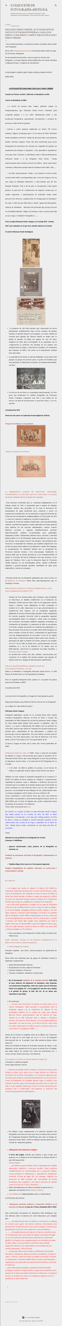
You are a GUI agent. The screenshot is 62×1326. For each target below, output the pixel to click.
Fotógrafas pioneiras (21, 51)
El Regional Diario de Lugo (15, 753)
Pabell (25, 980)
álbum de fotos (40, 1037)
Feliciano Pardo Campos (18, 652)
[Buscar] (56, 5)
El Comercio (10, 881)
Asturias (11, 1302)
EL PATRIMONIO (15, 1194)
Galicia (15, 1302)
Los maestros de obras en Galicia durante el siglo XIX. (26, 1059)
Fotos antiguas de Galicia (19, 946)
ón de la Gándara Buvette (38, 980)
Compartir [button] (8, 24)
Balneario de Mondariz (17, 581)
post (29, 807)
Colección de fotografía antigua (29, 7)
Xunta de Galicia (36, 1190)
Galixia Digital (14, 1163)
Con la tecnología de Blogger (31, 1317)
